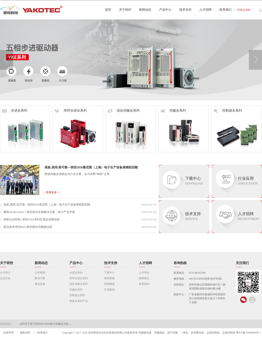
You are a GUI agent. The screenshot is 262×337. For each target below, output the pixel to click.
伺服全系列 (173, 110)
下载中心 (109, 272)
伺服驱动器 (145, 332)
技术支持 (110, 263)
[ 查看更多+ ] (52, 192)
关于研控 (6, 263)
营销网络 (109, 283)
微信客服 (109, 278)
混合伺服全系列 (124, 110)
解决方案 (40, 278)
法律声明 (8, 332)
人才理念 (144, 272)
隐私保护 (25, 332)
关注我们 (242, 263)
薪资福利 (144, 283)
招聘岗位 (144, 278)
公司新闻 (40, 272)
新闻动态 (41, 263)
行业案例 (109, 289)
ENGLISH (243, 10)
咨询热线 (180, 263)
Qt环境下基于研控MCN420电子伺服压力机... (45, 323)
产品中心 (76, 263)
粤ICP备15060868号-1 (248, 332)
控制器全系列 (228, 110)
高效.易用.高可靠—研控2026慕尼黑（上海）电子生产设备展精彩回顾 (91, 167)
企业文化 (5, 278)
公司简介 (5, 272)
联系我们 (42, 332)
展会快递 (40, 283)
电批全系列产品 (78, 300)
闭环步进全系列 (71, 110)
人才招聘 (145, 263)
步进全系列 (14, 110)
